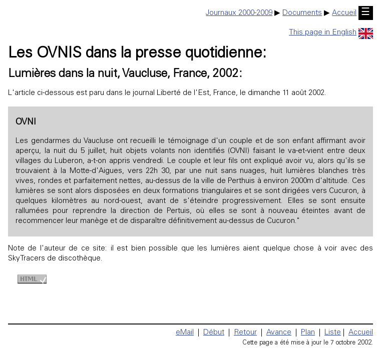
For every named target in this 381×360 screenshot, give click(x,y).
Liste (332, 332)
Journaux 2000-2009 (239, 13)
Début (213, 332)
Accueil (344, 13)
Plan (308, 332)
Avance (278, 332)
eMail (185, 332)
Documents (302, 13)
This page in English (331, 32)
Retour (245, 332)
